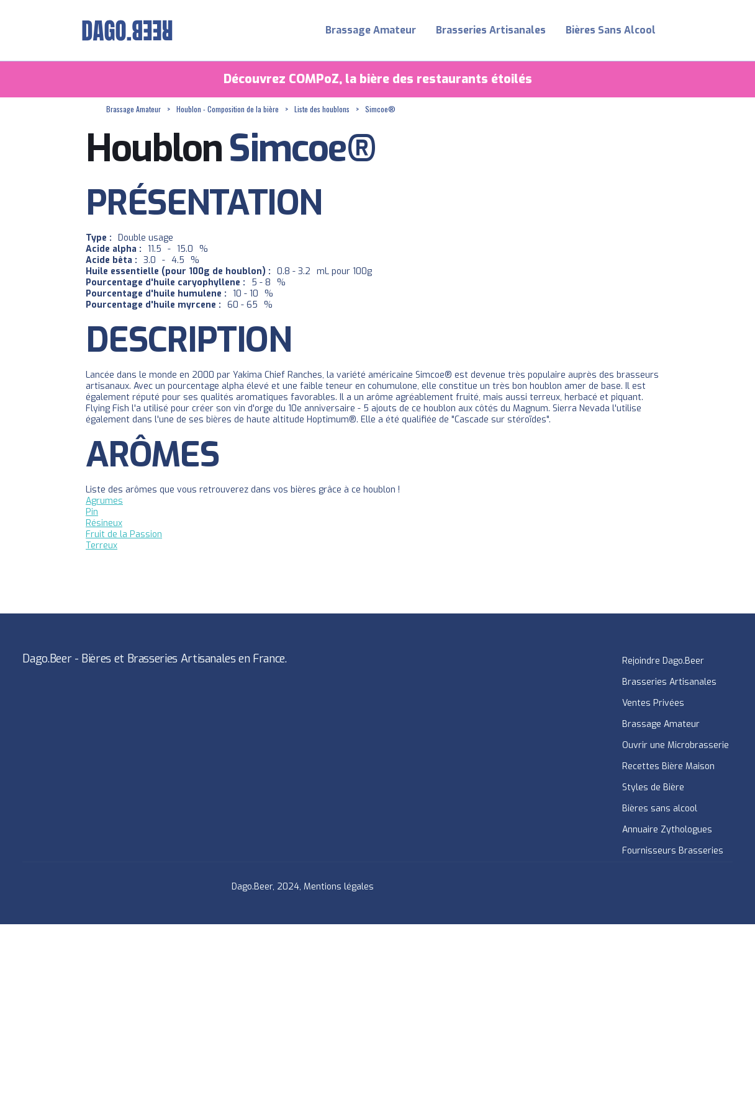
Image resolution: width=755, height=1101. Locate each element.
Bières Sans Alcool (611, 30)
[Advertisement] (372, 1011)
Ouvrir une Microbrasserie (675, 745)
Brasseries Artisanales (491, 30)
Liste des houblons (322, 109)
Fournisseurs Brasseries (672, 851)
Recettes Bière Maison (668, 766)
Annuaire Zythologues (667, 830)
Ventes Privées (653, 703)
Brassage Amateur (370, 30)
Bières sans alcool (659, 808)
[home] (127, 30)
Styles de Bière (653, 787)
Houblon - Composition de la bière (227, 109)
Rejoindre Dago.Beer (663, 661)
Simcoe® (380, 109)
